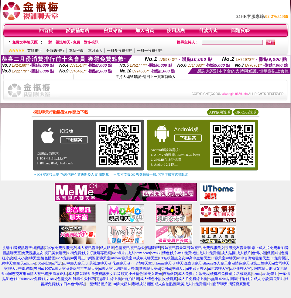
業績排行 (34, 50)
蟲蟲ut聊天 (192, 263)
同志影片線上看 (108, 279)
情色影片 (169, 253)
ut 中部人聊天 (74, 263)
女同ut (166, 268)
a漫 (195, 253)
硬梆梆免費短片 (223, 274)
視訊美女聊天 (55, 253)
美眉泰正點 (58, 274)
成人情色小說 (151, 279)
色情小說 (259, 253)
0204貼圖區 (228, 279)
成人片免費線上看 (192, 279)
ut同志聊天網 (262, 268)
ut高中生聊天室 (198, 258)
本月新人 (95, 50)
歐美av (204, 274)
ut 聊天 (178, 263)
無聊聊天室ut (149, 268)
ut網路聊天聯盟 (126, 268)
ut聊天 (231, 258)
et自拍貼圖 (130, 279)
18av (52, 279)
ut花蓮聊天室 (240, 268)
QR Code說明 (245, 112)
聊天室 (34, 258)
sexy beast (142, 253)
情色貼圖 (48, 258)
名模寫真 (243, 274)
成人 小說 (261, 279)
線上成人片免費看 (266, 248)
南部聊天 (220, 284)
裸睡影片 (245, 279)
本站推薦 (76, 50)
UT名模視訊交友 (172, 258)
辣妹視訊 (194, 248)
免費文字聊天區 (25, 42)
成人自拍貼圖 (165, 284)
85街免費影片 (78, 253)
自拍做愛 (170, 274)
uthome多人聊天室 (216, 263)
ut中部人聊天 (196, 268)
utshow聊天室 (122, 258)
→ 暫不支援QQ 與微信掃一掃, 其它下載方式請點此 (150, 174)
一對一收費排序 (150, 50)
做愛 (270, 253)
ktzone (256, 274)
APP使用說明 (219, 112)
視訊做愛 (137, 248)
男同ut (39, 268)
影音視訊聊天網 (23, 248)
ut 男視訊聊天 (97, 263)
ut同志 (57, 263)
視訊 (40, 248)
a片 (277, 253)
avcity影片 (270, 274)
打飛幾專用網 (100, 253)
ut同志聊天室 (218, 268)
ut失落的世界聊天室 (82, 268)
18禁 (116, 284)
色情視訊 (122, 248)
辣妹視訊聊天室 (174, 248)
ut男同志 (78, 258)
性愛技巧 (87, 279)
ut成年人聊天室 (145, 258)
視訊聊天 (153, 248)
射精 (76, 279)
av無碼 (213, 279)
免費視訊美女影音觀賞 (109, 274)
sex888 (156, 253)
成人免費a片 (188, 274)
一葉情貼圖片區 (98, 284)
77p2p (49, 248)
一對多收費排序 (119, 50)
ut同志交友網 (15, 274)
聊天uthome (26, 263)
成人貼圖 (107, 248)
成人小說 (21, 258)
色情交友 (64, 279)
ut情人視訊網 (37, 274)
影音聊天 (83, 274)
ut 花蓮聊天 (117, 263)
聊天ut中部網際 (20, 268)
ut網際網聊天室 (98, 258)
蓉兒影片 (277, 279)
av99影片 (119, 253)
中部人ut (178, 268)
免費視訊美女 (213, 248)
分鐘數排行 (55, 50)
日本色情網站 (74, 284)
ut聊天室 (218, 258)
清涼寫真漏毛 (239, 284)
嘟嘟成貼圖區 (143, 284)
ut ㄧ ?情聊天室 (139, 263)
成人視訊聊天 (88, 248)
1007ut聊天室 (55, 268)
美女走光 (154, 274)
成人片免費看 (209, 253)
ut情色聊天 (241, 263)
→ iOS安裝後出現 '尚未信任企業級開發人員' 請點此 (71, 174)
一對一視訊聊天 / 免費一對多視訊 (71, 42)
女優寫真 (170, 279)
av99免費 (184, 253)
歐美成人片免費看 (191, 284)
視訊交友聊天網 (238, 248)
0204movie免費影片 (33, 279)
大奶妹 (125, 284)
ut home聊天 (162, 263)
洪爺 (6, 248)
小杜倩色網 (137, 274)
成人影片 (243, 253)
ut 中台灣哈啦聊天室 (253, 258)
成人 (131, 253)
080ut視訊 (43, 263)
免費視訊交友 (66, 248)
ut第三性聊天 (260, 263)
